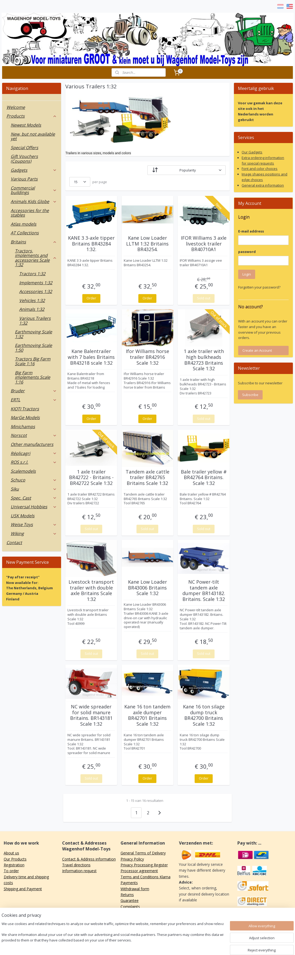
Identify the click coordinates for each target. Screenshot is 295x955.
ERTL (34, 400)
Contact (14, 542)
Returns (127, 894)
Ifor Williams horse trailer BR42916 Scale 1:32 (147, 357)
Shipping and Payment (23, 888)
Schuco (34, 480)
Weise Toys (34, 524)
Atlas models (23, 224)
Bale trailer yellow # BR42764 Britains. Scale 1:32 (204, 477)
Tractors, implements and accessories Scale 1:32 (36, 258)
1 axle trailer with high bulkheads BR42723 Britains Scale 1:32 (204, 360)
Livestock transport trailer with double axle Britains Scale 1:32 (91, 590)
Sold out (203, 298)
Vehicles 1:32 (32, 300)
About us (11, 852)
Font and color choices (259, 168)
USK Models (23, 516)
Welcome (15, 107)
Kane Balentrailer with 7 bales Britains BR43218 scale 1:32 (91, 357)
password (247, 251)
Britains (34, 242)
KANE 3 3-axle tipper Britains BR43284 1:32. (91, 243)
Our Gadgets (252, 152)
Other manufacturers (32, 444)
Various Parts (24, 179)
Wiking (34, 533)
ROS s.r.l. (34, 462)
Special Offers (24, 147)
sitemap (133, 945)
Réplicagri (34, 453)
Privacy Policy (132, 859)
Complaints (130, 906)
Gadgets (34, 170)
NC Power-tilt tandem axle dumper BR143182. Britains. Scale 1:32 (203, 590)
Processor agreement (139, 870)
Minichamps (23, 426)
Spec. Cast (34, 498)
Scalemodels (23, 471)
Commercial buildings (34, 190)
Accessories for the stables (30, 213)
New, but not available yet (33, 136)
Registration (14, 864)
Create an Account (257, 350)
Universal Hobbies (34, 507)
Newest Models (26, 125)
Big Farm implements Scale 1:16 (32, 377)
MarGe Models (25, 417)
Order (91, 298)
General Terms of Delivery (143, 852)
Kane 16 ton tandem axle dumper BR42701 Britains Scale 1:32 (147, 715)
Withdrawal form (135, 888)
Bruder (34, 391)
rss (144, 945)
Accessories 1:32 (35, 291)
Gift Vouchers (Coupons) (24, 158)
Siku (34, 489)
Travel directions (76, 864)
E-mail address (251, 231)
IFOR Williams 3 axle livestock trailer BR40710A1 (203, 243)
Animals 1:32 (31, 309)
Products (31, 116)
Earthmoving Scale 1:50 (33, 347)
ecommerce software (165, 945)
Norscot (34, 435)
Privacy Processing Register (144, 864)
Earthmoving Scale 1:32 (33, 334)
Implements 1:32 (35, 283)
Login (246, 274)
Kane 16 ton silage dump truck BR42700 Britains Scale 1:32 (204, 715)
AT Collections (25, 233)
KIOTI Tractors (25, 409)
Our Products (15, 859)
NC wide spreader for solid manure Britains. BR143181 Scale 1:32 (91, 715)
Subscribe (250, 394)
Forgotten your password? (259, 287)
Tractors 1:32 (32, 274)
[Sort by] (186, 170)
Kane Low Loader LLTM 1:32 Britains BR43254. (147, 243)
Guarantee (130, 900)
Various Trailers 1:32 (35, 320)
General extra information (263, 185)
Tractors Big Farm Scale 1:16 (32, 361)
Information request (79, 870)
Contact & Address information (89, 859)
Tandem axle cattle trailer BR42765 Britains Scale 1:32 (147, 477)
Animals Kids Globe (34, 201)
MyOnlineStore (212, 945)
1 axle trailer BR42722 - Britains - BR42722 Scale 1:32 (91, 477)
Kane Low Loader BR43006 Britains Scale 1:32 (147, 587)
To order (11, 870)
